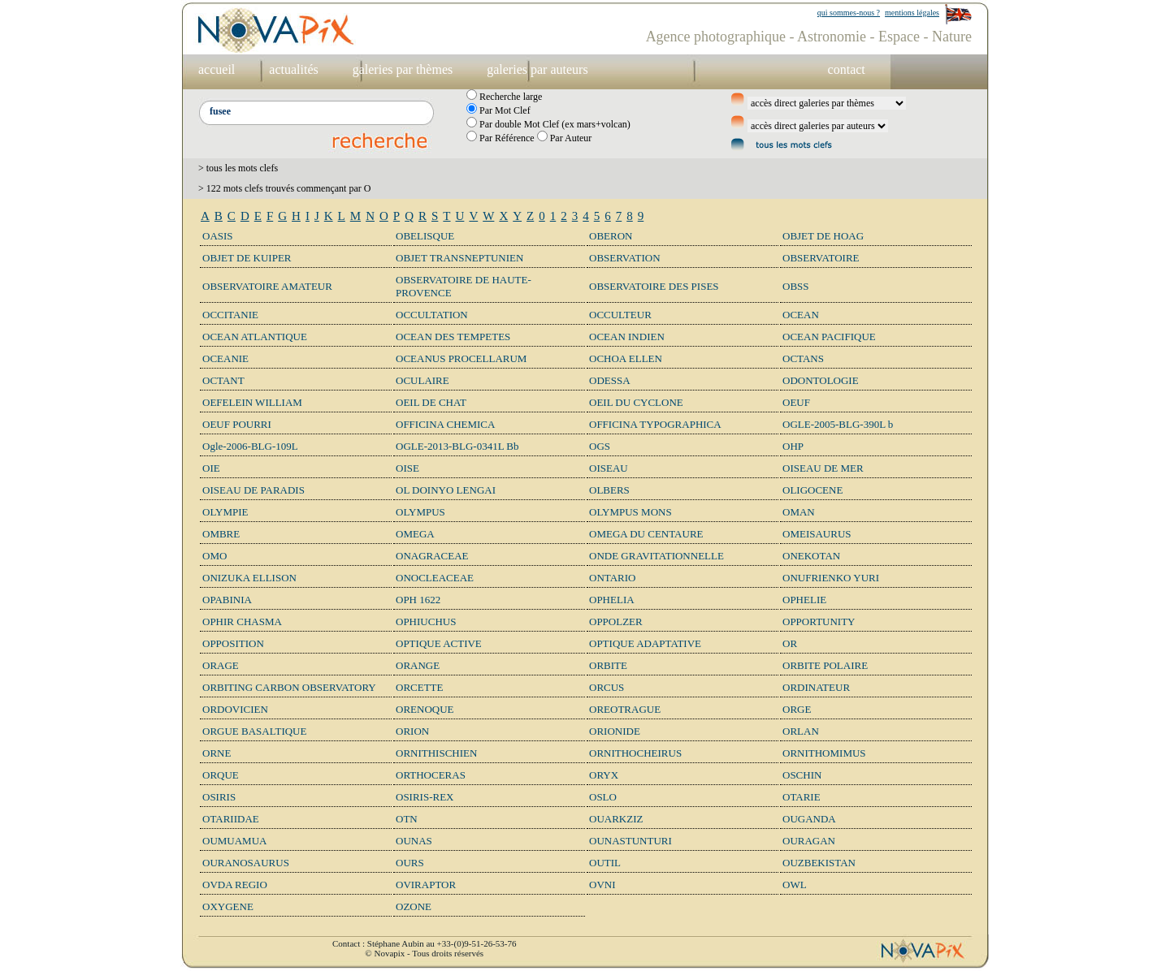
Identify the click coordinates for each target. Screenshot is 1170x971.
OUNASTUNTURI (630, 841)
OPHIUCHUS (426, 621)
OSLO (603, 797)
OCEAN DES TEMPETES (453, 336)
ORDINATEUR (816, 687)
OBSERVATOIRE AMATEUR (267, 286)
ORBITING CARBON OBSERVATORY (289, 687)
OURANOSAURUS (245, 863)
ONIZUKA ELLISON (249, 578)
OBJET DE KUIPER (247, 258)
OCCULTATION (432, 315)
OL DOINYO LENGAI (446, 490)
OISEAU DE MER (823, 468)
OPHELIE (804, 599)
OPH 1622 (418, 599)
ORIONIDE (614, 731)
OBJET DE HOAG (823, 236)
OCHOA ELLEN (625, 358)
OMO (214, 556)
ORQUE (220, 775)
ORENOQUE (425, 709)
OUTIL (605, 863)
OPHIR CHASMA (242, 621)
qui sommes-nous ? (848, 12)
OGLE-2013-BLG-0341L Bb (457, 446)
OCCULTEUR (620, 315)
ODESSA (609, 380)
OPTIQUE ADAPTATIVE (645, 643)
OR (789, 643)
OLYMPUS (420, 512)
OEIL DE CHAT (431, 402)
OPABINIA (227, 599)
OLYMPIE (225, 512)
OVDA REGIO (234, 884)
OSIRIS (219, 797)
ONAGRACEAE (432, 556)
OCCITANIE (230, 315)
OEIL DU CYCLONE (636, 402)
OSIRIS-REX (425, 797)
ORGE (796, 709)
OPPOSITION (233, 643)
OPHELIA (612, 599)
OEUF (796, 402)
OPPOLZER (616, 621)
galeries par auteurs (537, 69)
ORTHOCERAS (431, 775)
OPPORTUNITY (819, 621)
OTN (407, 819)
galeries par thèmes (403, 69)
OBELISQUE (425, 236)
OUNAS (414, 841)
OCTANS (803, 358)
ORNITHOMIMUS (824, 753)
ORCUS (606, 687)
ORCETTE (420, 687)
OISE (407, 468)
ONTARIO (612, 578)
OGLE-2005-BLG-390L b (837, 424)
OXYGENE (228, 906)
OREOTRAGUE (625, 709)
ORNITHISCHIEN (436, 753)
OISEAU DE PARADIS (253, 490)
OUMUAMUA (234, 841)
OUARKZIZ (616, 819)
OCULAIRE (422, 380)
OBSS (795, 286)
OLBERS (609, 490)
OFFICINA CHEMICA (445, 424)
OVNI (602, 884)
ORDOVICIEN (235, 709)
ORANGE (418, 665)
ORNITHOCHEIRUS (635, 753)
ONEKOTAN (811, 556)
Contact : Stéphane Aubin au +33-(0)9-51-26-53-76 (424, 943)
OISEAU (608, 468)
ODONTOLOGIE (820, 380)
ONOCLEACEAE (435, 578)
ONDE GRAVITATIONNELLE (656, 556)
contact (846, 69)
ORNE (216, 753)
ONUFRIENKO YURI (830, 578)
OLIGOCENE (812, 490)
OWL (794, 884)
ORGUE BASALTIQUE (254, 731)
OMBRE (221, 534)
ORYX (603, 775)
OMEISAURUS (817, 534)
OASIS (217, 236)
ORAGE (220, 665)
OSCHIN (801, 775)
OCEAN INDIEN (627, 336)
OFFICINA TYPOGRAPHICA (655, 424)
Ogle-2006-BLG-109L (250, 446)
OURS (410, 863)
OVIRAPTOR (426, 884)
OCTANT (223, 380)
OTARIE (801, 797)
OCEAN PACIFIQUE (829, 336)
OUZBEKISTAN (819, 863)
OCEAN (800, 315)
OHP (793, 446)
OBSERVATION (625, 258)
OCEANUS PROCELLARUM (461, 358)
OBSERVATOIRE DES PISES (654, 286)
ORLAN (800, 731)
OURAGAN (808, 841)
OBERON (610, 236)
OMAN (798, 512)
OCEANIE (225, 358)
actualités (293, 69)
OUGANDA (809, 819)
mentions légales (912, 12)
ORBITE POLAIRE (825, 665)
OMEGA (415, 534)
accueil (216, 69)
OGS (599, 446)
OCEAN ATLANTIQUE (254, 336)
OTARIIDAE (230, 819)
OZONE (413, 906)
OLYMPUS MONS (630, 512)
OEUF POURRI (236, 424)
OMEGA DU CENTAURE (646, 534)
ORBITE (608, 665)
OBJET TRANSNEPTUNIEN (459, 258)
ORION (412, 731)
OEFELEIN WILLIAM (252, 402)
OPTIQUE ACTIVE (439, 643)
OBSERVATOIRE (821, 258)
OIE (211, 468)
